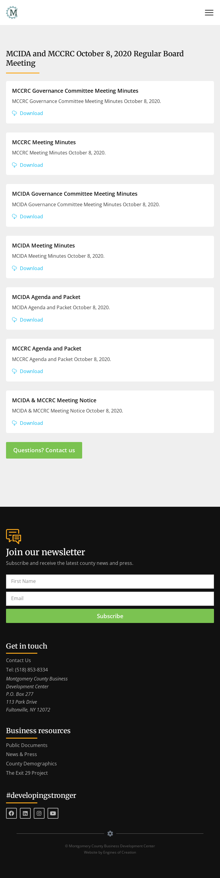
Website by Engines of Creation (110, 852)
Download (31, 113)
